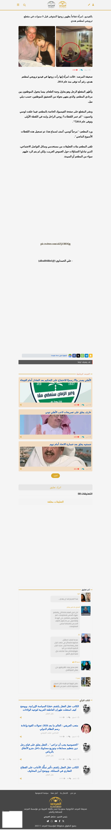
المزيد (55, 476)
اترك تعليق (55, 488)
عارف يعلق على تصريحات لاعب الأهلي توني (68, 412)
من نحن (73, 794)
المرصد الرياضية (83, 374)
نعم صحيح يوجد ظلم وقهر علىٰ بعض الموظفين (66, 669)
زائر (79, 635)
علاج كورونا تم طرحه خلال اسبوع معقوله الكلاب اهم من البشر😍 (65, 685)
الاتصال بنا (64, 794)
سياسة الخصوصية (41, 794)
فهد (78, 594)
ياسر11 (78, 678)
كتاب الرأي (85, 701)
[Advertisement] (75, 550)
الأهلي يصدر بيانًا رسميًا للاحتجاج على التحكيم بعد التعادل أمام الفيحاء (55, 380)
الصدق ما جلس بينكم (73, 607)
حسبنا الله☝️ (76, 662)
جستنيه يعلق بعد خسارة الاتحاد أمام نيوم (70, 444)
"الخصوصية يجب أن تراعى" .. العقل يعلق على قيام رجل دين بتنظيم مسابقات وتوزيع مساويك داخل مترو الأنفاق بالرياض (49, 749)
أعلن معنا (54, 794)
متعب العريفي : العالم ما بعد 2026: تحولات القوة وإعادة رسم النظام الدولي (49, 728)
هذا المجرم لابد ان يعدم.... (68, 599)
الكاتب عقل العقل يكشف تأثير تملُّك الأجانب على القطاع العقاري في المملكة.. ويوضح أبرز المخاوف (49, 770)
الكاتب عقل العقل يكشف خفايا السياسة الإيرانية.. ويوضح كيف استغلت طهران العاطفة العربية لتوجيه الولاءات (49, 709)
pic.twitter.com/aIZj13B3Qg (55, 243)
